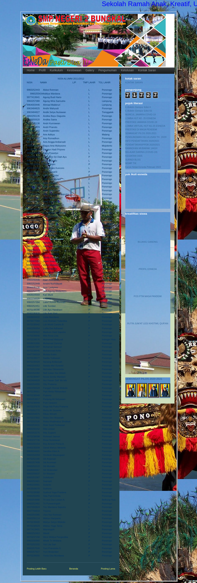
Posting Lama (108, 568)
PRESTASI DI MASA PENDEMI (141, 129)
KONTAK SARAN (134, 82)
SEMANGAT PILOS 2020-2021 (141, 133)
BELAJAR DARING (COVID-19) (141, 152)
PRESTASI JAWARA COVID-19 (141, 122)
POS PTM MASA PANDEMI (148, 296)
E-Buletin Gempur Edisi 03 (138, 110)
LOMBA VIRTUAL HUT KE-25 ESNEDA (145, 126)
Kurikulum (56, 70)
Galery (90, 70)
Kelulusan (127, 70)
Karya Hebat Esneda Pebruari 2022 (143, 167)
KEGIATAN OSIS (134, 156)
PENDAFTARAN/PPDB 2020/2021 (142, 144)
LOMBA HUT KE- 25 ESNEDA (140, 118)
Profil (42, 70)
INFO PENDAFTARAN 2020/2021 (142, 141)
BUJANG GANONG (148, 242)
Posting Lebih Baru (36, 568)
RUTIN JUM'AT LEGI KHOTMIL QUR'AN (147, 323)
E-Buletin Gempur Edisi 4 (138, 107)
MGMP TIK (130, 163)
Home (31, 70)
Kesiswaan (74, 70)
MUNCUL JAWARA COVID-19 (140, 114)
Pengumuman (107, 70)
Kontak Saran (147, 70)
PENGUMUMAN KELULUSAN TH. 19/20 (146, 137)
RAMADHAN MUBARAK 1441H (141, 148)
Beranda (73, 568)
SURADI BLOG (133, 159)
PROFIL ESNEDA (148, 269)
